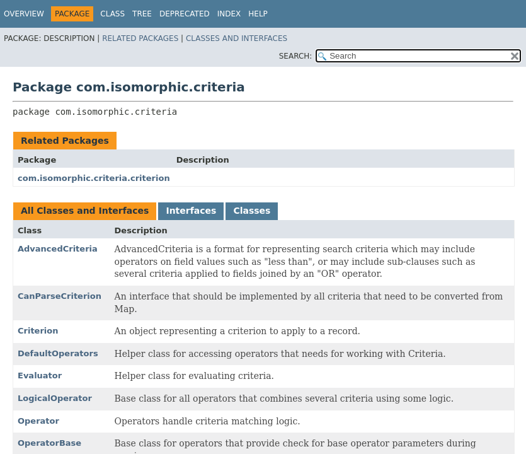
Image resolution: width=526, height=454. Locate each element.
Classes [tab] (251, 211)
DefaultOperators (58, 353)
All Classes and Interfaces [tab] (85, 211)
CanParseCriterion (59, 296)
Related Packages (140, 38)
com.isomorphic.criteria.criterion (94, 178)
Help (258, 13)
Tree (142, 13)
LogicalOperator (55, 398)
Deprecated (184, 13)
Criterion (38, 330)
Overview (24, 13)
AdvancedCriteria (58, 248)
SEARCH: (295, 56)
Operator (38, 421)
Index (229, 13)
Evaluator (40, 375)
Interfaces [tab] (191, 211)
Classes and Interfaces (236, 38)
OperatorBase (49, 443)
